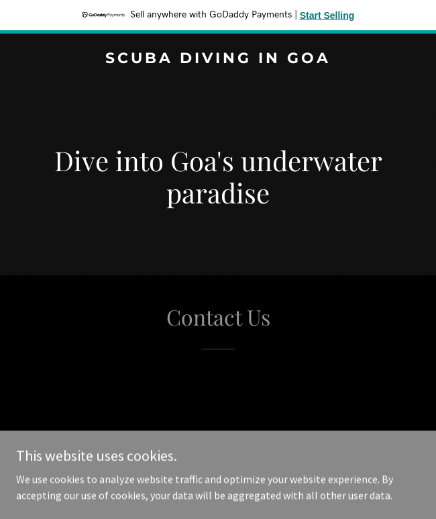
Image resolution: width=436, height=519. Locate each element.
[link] (218, 59)
